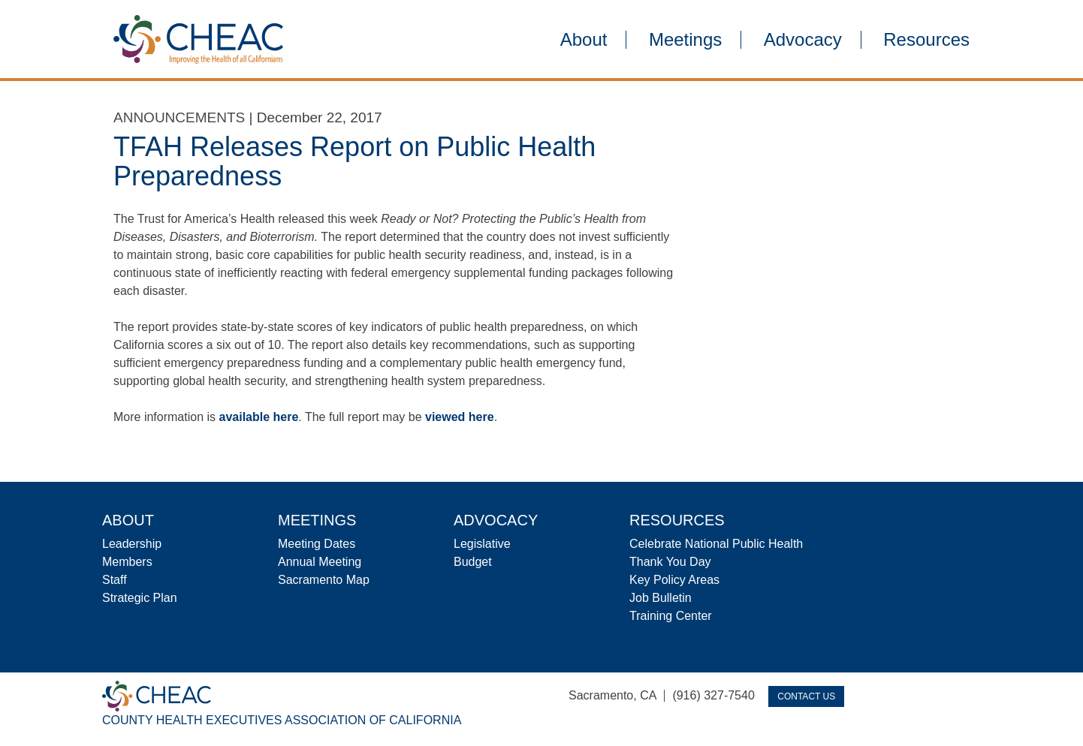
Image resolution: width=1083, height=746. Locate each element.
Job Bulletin (660, 597)
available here (259, 417)
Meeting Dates (316, 543)
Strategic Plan (139, 597)
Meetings (685, 40)
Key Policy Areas (674, 579)
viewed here (459, 417)
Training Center (670, 615)
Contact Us (806, 696)
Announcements (179, 117)
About (584, 40)
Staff (114, 579)
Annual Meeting (319, 561)
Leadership (131, 543)
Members (127, 561)
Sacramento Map (324, 579)
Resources (926, 40)
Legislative (482, 543)
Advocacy (803, 40)
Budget (473, 561)
